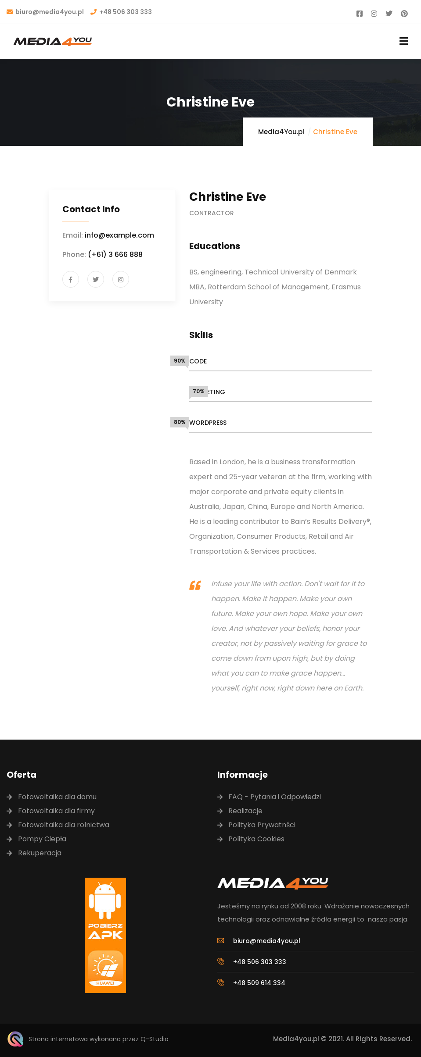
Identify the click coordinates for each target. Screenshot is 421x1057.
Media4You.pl (281, 131)
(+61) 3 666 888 (115, 254)
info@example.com (119, 235)
